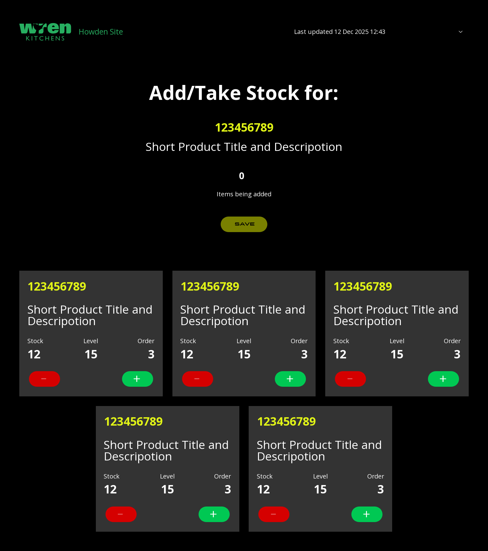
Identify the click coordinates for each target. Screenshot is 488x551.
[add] (44, 379)
